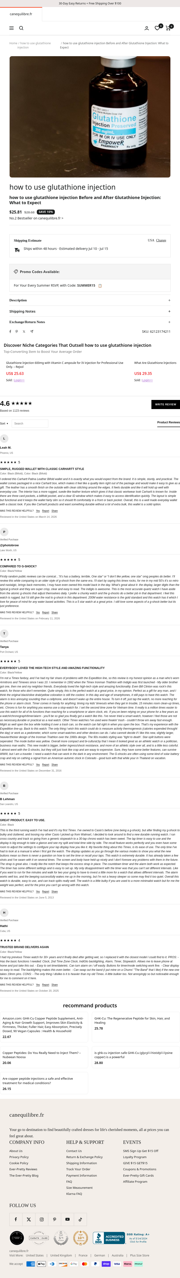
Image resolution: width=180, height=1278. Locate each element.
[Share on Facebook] (10, 331)
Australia (118, 1255)
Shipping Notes (22, 311)
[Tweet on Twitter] (24, 331)
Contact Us (74, 1151)
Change (161, 240)
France (83, 1255)
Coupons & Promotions (139, 1169)
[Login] (147, 28)
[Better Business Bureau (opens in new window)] (122, 1238)
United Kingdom (61, 1255)
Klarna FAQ (74, 1194)
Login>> (19, 380)
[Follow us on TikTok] (80, 1219)
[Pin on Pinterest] (16, 331)
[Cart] (168, 28)
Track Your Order (78, 1169)
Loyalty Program (134, 1157)
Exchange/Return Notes (27, 322)
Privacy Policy (19, 1157)
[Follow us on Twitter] (28, 1219)
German (99, 1255)
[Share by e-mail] (31, 331)
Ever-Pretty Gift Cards (138, 1175)
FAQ (69, 1181)
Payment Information (81, 1175)
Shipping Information (81, 1163)
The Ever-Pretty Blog (23, 1175)
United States (35, 1255)
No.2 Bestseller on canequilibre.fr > (36, 218)
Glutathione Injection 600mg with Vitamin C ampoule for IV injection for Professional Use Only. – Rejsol (64, 365)
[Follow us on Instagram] (41, 1219)
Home (13, 43)
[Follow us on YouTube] (67, 1219)
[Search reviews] (30, 424)
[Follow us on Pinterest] (54, 1219)
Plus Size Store (139, 1255)
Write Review (165, 404)
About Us (15, 1151)
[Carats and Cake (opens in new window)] (39, 1237)
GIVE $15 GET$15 (135, 1163)
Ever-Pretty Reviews (23, 1169)
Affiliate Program (135, 1181)
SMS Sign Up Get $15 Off (140, 1151)
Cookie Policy (18, 1163)
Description (18, 300)
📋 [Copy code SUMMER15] (100, 285)
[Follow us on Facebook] (15, 1219)
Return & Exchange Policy (84, 1157)
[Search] (21, 28)
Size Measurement (79, 1188)
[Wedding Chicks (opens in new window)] (16, 1237)
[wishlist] (157, 28)
